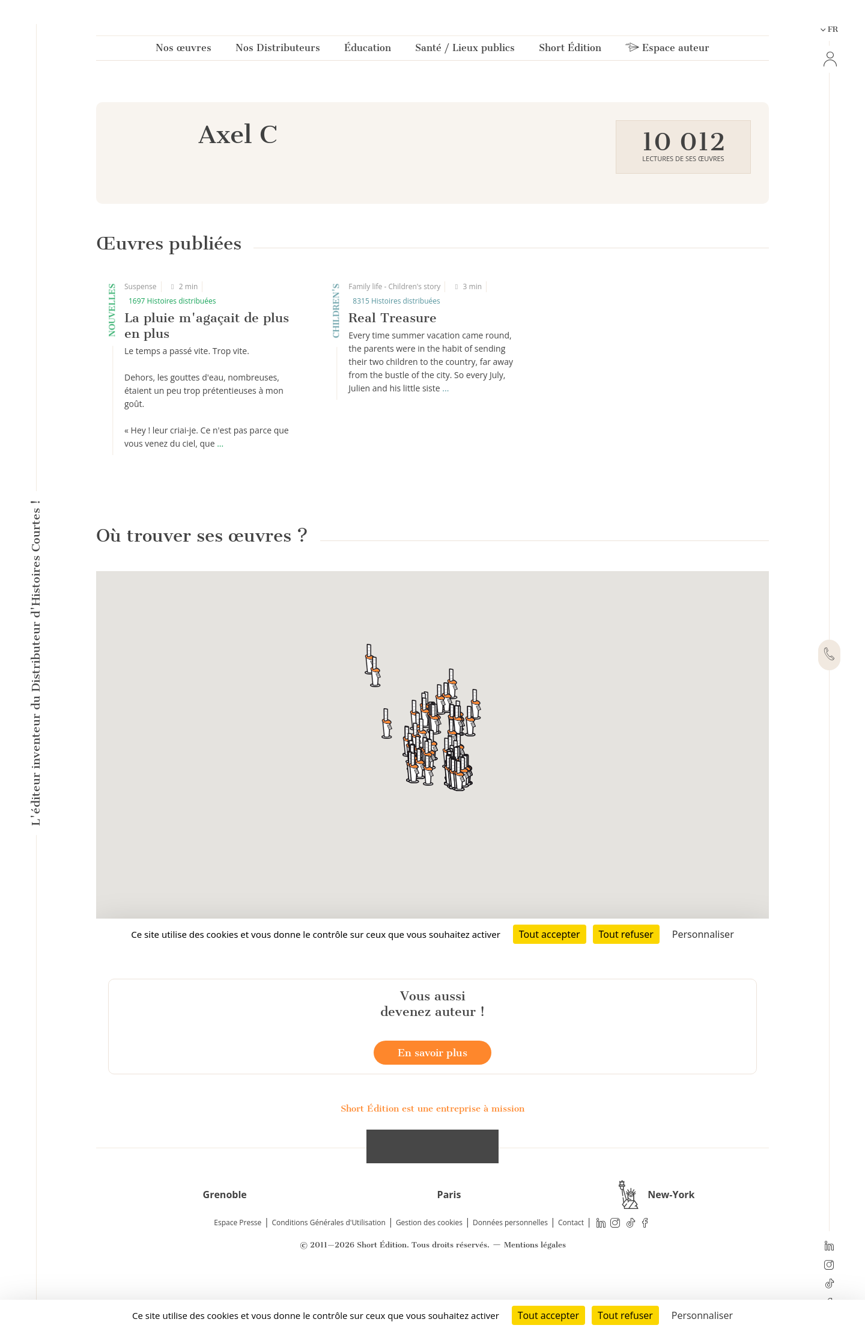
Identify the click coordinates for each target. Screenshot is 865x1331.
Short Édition (570, 50)
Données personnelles (510, 1278)
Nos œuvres (183, 50)
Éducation (367, 50)
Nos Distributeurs (277, 50)
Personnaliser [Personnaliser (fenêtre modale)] (702, 1315)
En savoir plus (432, 1109)
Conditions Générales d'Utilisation (328, 1278)
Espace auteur (667, 50)
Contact (571, 1278)
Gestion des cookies (429, 1278)
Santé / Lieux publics (465, 50)
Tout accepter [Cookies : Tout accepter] (548, 1315)
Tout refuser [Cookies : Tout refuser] (625, 1315)
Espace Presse (237, 1278)
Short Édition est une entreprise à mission (432, 1164)
